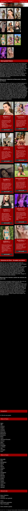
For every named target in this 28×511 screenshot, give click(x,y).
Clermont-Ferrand (5, 439)
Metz (1, 460)
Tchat (1, 501)
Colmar (2, 441)
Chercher (10, 1)
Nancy (2, 463)
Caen (1, 438)
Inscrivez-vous (23, 1)
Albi (1, 424)
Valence (2, 485)
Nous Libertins (4, 495)
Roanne (2, 477)
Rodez (2, 478)
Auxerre (2, 430)
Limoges (2, 449)
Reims (2, 474)
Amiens (2, 426)
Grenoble (3, 445)
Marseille (2, 459)
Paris (1, 469)
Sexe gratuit (3, 1)
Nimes (2, 466)
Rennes (2, 475)
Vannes (2, 487)
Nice (1, 465)
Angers (2, 427)
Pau (1, 471)
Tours (1, 484)
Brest (1, 436)
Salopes (2, 496)
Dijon (1, 442)
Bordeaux (3, 435)
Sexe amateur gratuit (6, 506)
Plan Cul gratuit (4, 504)
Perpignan (3, 472)
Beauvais (3, 432)
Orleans (2, 468)
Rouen (2, 480)
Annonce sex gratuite (6, 498)
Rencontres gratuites (6, 502)
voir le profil (6, 129)
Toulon (2, 481)
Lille (1, 448)
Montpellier (3, 462)
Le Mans (2, 447)
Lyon (1, 451)
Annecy (2, 429)
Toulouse (2, 483)
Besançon (3, 433)
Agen (1, 423)
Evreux (2, 444)
